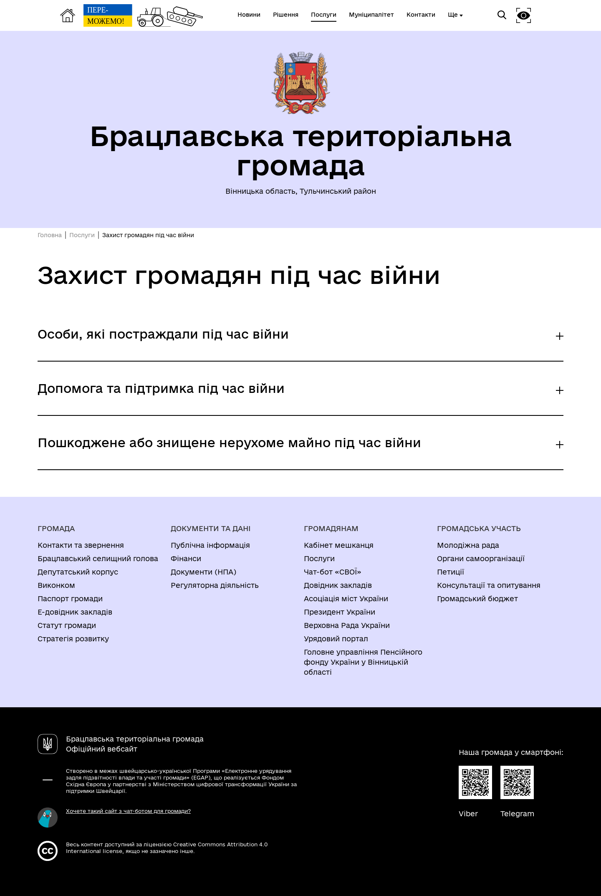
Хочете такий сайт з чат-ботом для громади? (128, 811)
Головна (50, 235)
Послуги (82, 235)
